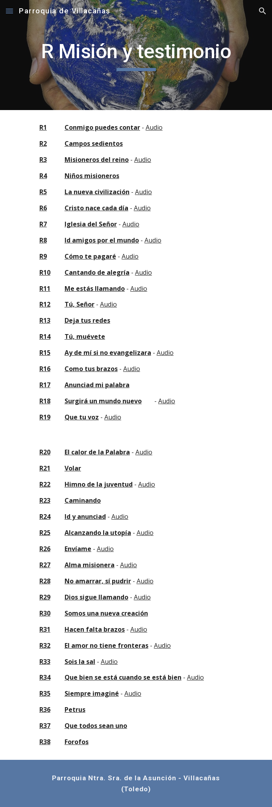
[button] (9, 11)
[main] (136, 55)
